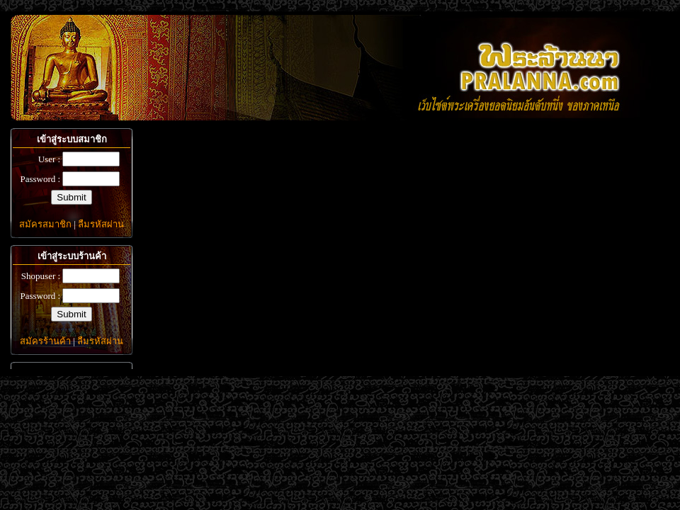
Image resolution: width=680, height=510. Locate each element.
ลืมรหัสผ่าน (101, 224)
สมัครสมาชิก (45, 224)
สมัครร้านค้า (45, 341)
